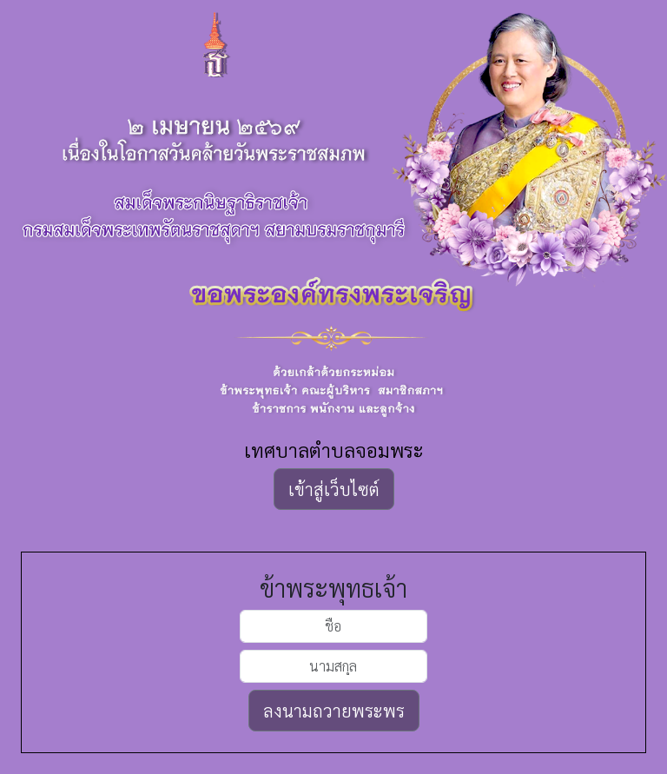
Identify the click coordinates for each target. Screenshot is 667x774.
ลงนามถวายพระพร (334, 710)
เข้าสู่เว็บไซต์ (334, 489)
